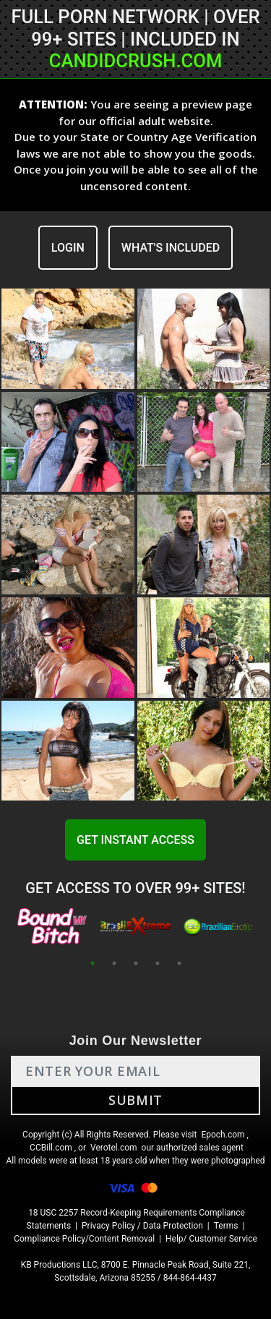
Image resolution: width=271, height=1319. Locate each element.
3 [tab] (136, 963)
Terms (226, 1226)
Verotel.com (113, 1148)
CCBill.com (51, 1148)
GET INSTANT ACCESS (135, 840)
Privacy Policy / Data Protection (142, 1226)
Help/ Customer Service (211, 1239)
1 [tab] (92, 963)
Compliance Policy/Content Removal (84, 1239)
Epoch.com (222, 1135)
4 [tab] (157, 963)
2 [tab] (114, 963)
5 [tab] (179, 963)
